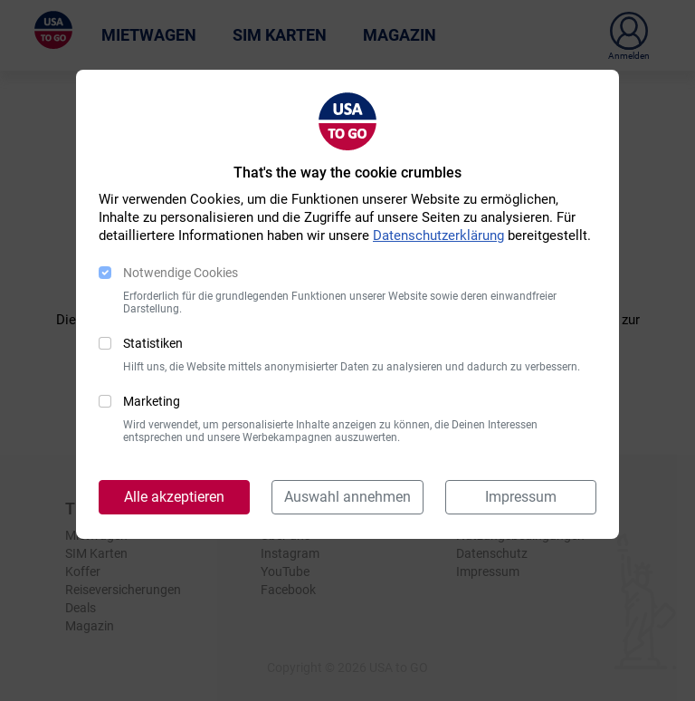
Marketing (151, 401)
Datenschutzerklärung (438, 235)
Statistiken (153, 343)
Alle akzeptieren (174, 496)
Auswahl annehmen (347, 496)
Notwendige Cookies (180, 272)
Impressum (521, 496)
